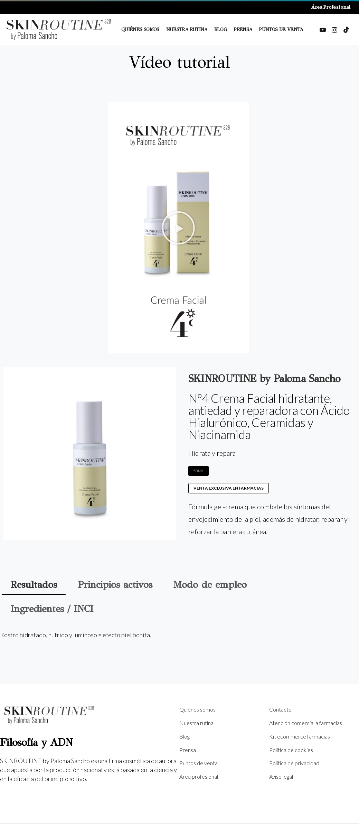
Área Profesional (330, 7)
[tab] (34, 584)
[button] (178, 228)
